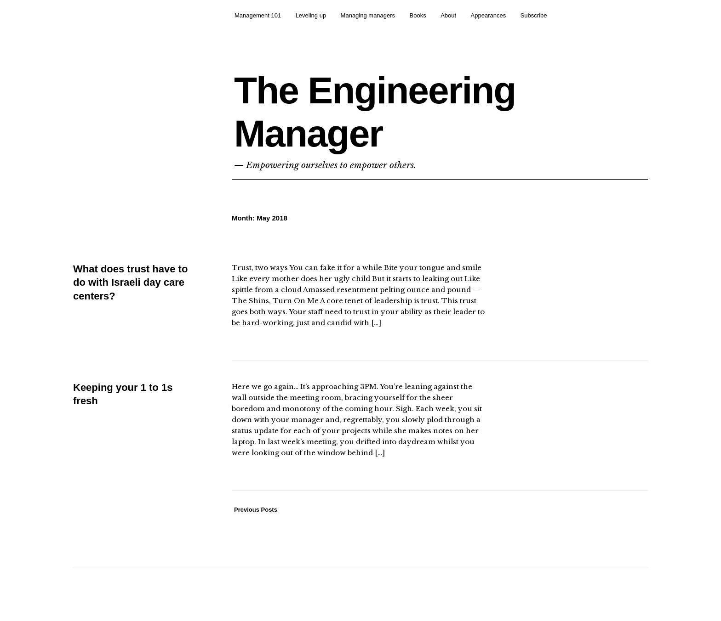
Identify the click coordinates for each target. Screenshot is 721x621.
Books (418, 15)
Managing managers (368, 15)
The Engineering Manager (374, 111)
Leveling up (311, 15)
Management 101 (258, 15)
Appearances (488, 15)
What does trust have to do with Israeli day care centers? (130, 282)
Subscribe (534, 15)
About (448, 15)
